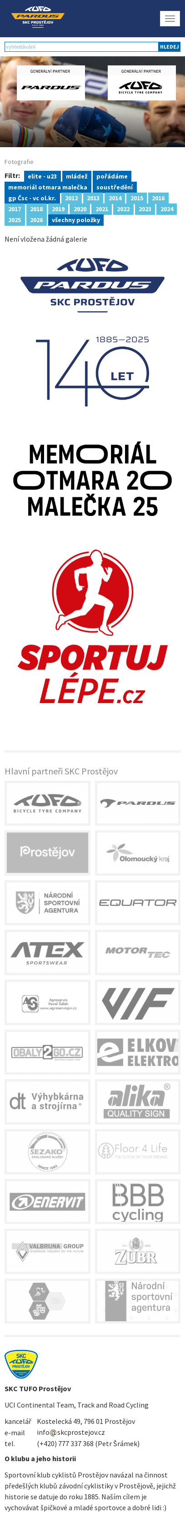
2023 (145, 208)
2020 (80, 208)
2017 (14, 208)
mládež (76, 176)
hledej (169, 46)
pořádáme (112, 176)
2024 (166, 208)
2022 (123, 208)
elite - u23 (42, 176)
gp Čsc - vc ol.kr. (32, 197)
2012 (71, 197)
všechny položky (76, 219)
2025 (14, 219)
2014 (115, 197)
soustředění (114, 187)
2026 (36, 219)
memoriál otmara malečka (47, 187)
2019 (58, 208)
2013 (93, 197)
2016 (158, 197)
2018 (36, 208)
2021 (101, 208)
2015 (136, 197)
